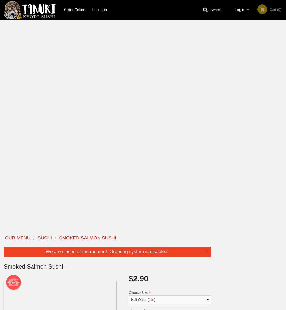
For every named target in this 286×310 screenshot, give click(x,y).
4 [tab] (254, 100)
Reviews (173, 244)
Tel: (220, 256)
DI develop (150, 293)
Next (282, 69)
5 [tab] (261, 100)
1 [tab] (232, 100)
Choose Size (170, 86)
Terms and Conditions (182, 250)
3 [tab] (246, 100)
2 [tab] (239, 100)
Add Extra (167, 209)
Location (99, 9)
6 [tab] (268, 100)
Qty (141, 144)
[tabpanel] (250, 69)
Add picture (13, 71)
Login (239, 9)
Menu (130, 244)
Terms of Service (151, 306)
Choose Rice (170, 104)
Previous (218, 69)
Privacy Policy (177, 256)
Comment (170, 124)
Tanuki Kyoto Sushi (45, 238)
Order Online (74, 9)
